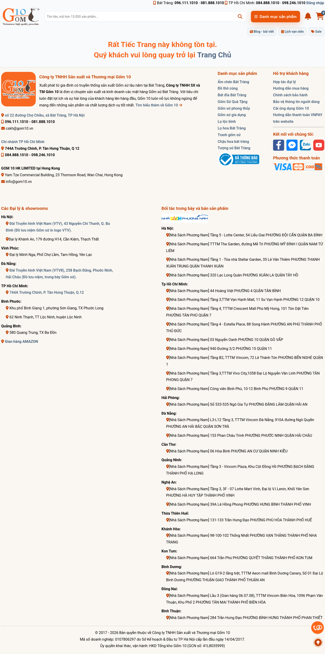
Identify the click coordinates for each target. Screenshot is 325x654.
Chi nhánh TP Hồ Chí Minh (23, 142)
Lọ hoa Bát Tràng (232, 128)
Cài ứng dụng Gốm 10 (291, 108)
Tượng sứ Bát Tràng (234, 148)
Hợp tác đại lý (284, 82)
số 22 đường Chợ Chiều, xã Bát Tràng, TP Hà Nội (43, 115)
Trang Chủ (214, 54)
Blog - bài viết (262, 31)
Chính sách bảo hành (290, 95)
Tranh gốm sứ (229, 135)
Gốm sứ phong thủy (234, 108)
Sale (316, 31)
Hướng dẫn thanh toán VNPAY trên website (297, 118)
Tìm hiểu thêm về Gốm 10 (158, 105)
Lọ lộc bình (227, 121)
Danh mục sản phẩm (275, 17)
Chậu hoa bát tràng (233, 141)
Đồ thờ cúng (228, 88)
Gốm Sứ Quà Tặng (232, 102)
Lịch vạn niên (292, 31)
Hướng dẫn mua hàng (291, 88)
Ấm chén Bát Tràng (233, 82)
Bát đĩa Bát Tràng (232, 95)
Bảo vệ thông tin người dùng (296, 102)
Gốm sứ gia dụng (232, 115)
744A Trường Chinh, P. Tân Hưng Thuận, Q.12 (46, 292)
